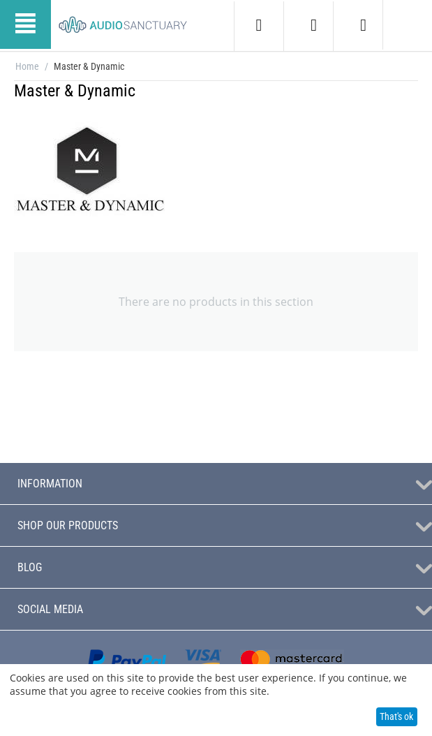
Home (27, 66)
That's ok (396, 716)
